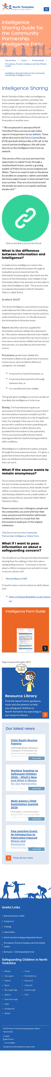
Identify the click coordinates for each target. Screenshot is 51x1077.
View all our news (19, 857)
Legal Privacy (8, 1039)
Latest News (9, 932)
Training (7, 926)
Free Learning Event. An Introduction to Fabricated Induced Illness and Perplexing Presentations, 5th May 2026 (24, 841)
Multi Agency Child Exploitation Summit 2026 (24, 804)
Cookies (6, 1036)
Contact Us (9, 921)
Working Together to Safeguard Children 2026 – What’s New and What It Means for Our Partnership (24, 777)
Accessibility (10, 1043)
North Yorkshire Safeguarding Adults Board (23, 937)
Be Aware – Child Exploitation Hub (19, 952)
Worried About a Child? (16, 578)
